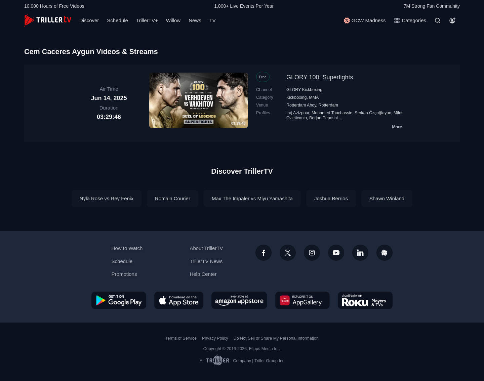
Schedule (117, 20)
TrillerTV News (206, 261)
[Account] (452, 20)
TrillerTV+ (147, 20)
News (195, 20)
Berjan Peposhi (323, 118)
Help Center (203, 274)
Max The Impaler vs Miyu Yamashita (252, 198)
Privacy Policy (215, 338)
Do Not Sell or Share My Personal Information (276, 338)
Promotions (124, 274)
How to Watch (127, 248)
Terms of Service (181, 338)
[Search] (437, 20)
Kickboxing (296, 97)
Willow (173, 20)
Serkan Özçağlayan (373, 113)
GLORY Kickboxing (304, 89)
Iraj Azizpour (297, 113)
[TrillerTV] (47, 20)
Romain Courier (172, 198)
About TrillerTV (206, 248)
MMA (314, 97)
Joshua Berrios (331, 198)
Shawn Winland (386, 198)
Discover (89, 20)
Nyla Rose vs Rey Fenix (106, 198)
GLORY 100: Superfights (319, 77)
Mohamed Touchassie (332, 113)
